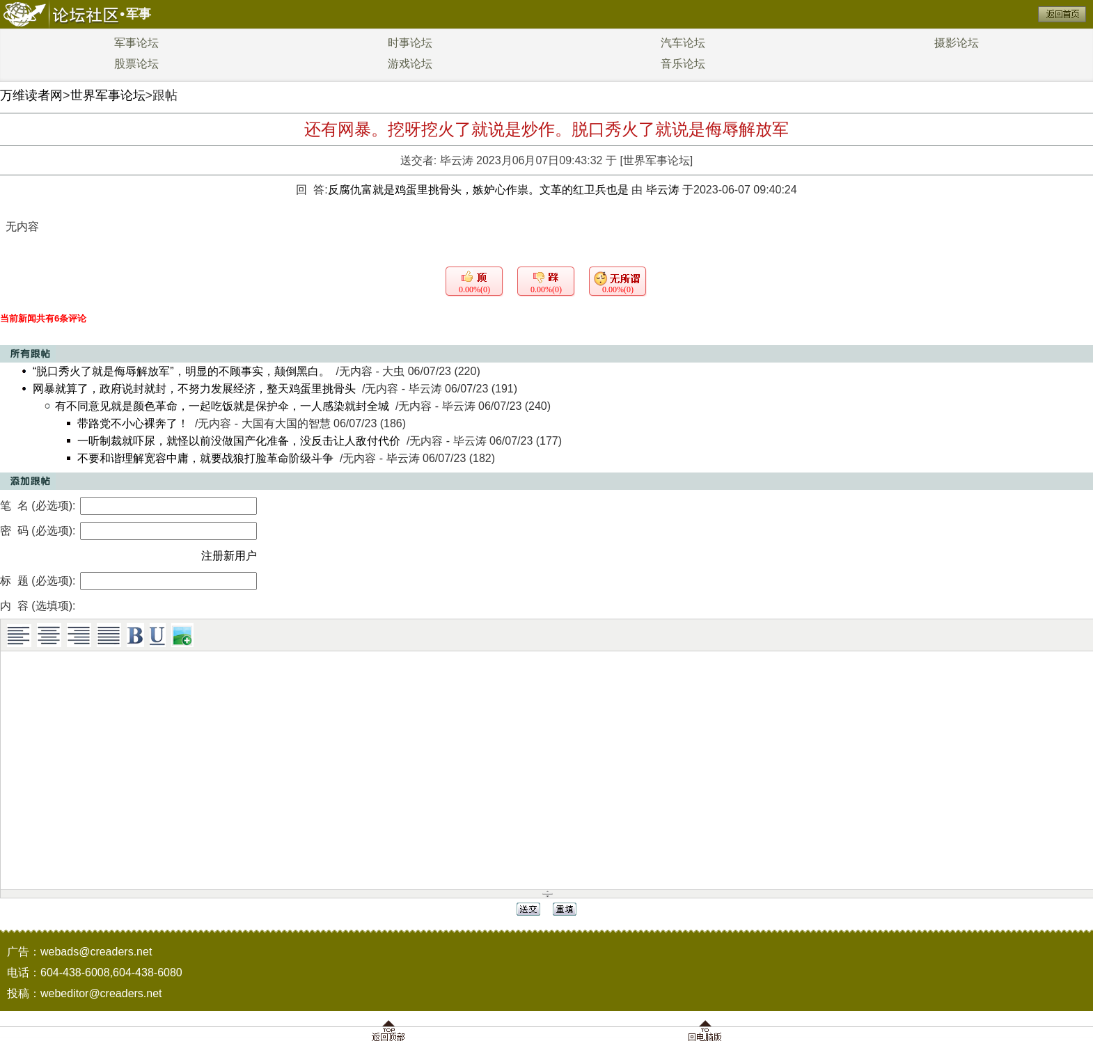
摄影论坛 (956, 43)
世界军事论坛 (108, 95)
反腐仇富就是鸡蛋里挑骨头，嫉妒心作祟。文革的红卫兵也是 (479, 190)
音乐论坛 (683, 64)
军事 (138, 14)
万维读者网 (31, 95)
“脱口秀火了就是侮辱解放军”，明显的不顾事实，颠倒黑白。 (181, 371)
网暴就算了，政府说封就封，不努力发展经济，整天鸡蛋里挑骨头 (194, 389)
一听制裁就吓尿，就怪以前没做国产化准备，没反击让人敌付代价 (238, 441)
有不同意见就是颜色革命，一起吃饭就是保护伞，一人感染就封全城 (222, 406)
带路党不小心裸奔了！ (133, 423)
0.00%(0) (474, 289)
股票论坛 (136, 64)
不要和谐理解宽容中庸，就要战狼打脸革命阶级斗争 (205, 458)
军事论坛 (136, 43)
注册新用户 (229, 556)
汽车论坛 (683, 43)
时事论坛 (410, 43)
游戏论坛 (410, 64)
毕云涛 (456, 160)
